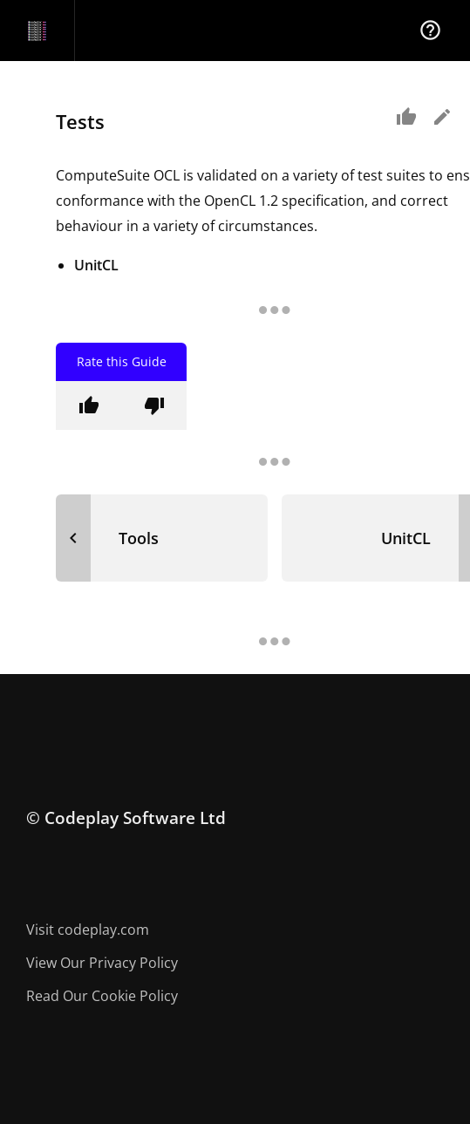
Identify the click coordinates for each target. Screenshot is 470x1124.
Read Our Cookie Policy (102, 995)
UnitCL (96, 265)
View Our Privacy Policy (102, 962)
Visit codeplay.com (87, 929)
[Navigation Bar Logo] (37, 30)
